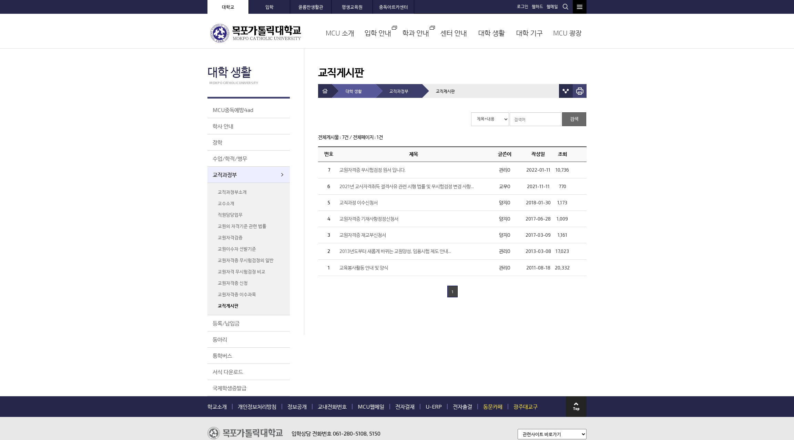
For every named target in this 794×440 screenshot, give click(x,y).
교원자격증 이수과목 (237, 294)
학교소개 (217, 406)
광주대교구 (525, 406)
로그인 (523, 6)
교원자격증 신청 (233, 283)
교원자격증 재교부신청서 (362, 235)
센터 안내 (453, 33)
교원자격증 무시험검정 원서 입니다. (372, 170)
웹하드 (538, 6)
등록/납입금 (226, 323)
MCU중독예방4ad (233, 109)
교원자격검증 (230, 237)
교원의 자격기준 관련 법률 (242, 226)
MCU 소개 (340, 33)
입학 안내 (378, 33)
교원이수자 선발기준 (237, 249)
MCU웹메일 (371, 406)
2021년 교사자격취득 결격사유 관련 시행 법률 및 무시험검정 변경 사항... (406, 186)
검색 (565, 6)
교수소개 (226, 203)
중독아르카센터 (393, 7)
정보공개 (297, 406)
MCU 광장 (567, 33)
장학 (217, 142)
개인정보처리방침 (257, 406)
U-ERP (434, 406)
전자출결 (462, 406)
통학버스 (222, 355)
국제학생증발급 (229, 388)
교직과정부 (225, 174)
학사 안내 (223, 126)
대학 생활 (491, 33)
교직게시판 (228, 305)
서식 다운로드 (228, 371)
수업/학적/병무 (230, 158)
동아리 (220, 339)
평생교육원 (352, 7)
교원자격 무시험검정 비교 (241, 271)
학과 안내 (416, 33)
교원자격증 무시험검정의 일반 (246, 260)
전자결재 (405, 406)
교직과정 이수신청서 (358, 202)
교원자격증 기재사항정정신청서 (368, 219)
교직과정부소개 (232, 192)
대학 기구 (529, 33)
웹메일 (553, 6)
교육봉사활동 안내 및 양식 (363, 267)
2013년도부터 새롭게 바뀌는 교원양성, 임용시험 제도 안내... (395, 251)
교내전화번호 (332, 406)
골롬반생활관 (310, 7)
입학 (269, 7)
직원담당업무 (230, 214)
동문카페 (492, 406)
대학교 (228, 7)
